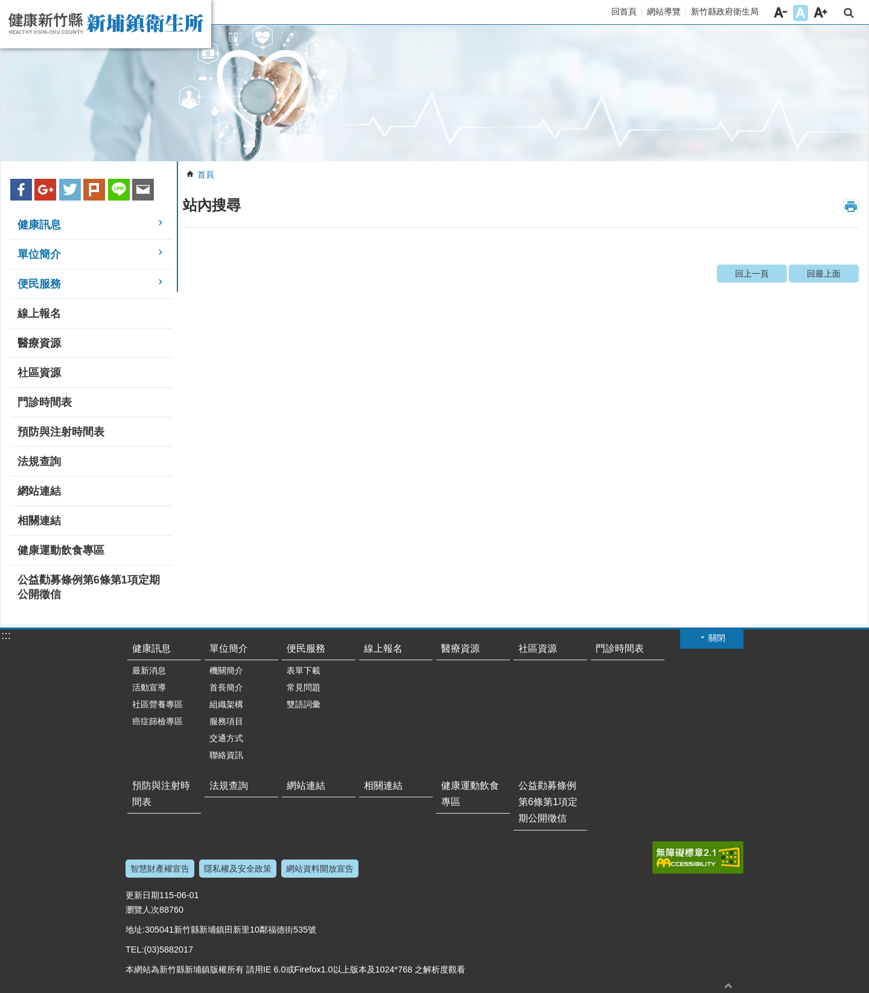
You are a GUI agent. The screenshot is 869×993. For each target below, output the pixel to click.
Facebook (21, 190)
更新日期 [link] (142, 895)
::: (217, 6)
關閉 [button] (716, 638)
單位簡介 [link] (39, 254)
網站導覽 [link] (664, 11)
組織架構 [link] (226, 704)
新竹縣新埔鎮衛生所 (105, 24)
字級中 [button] (800, 13)
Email (143, 190)
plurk (94, 190)
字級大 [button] (820, 13)
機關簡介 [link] (226, 670)
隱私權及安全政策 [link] (238, 868)
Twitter (70, 190)
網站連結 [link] (39, 491)
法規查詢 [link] (39, 461)
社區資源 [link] (39, 373)
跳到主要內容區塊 (6, 6)
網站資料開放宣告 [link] (320, 868)
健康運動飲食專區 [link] (61, 550)
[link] (434, 93)
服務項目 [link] (226, 721)
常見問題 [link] (303, 687)
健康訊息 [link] (39, 225)
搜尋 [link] (849, 13)
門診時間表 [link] (45, 402)
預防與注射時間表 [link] (61, 432)
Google (45, 190)
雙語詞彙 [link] (303, 704)
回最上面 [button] (728, 985)
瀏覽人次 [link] (142, 909)
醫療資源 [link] (39, 343)
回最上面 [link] (824, 273)
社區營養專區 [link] (157, 704)
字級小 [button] (780, 13)
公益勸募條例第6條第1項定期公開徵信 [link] (89, 587)
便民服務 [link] (39, 284)
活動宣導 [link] (149, 687)
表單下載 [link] (303, 670)
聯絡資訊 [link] (226, 755)
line (119, 190)
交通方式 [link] (226, 738)
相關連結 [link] (39, 521)
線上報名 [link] (39, 313)
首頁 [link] (205, 174)
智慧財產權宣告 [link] (159, 868)
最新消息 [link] (149, 670)
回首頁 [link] (624, 11)
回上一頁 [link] (752, 273)
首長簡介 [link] (226, 687)
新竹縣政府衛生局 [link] (725, 11)
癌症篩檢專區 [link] (157, 721)
